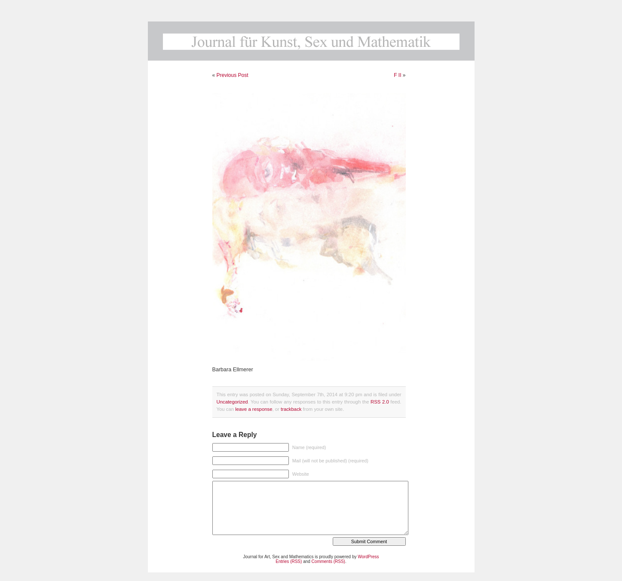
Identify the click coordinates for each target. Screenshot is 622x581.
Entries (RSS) (289, 561)
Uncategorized (232, 401)
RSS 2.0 (380, 401)
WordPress (368, 556)
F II (397, 75)
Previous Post (232, 75)
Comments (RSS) (328, 561)
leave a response (253, 409)
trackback (291, 409)
